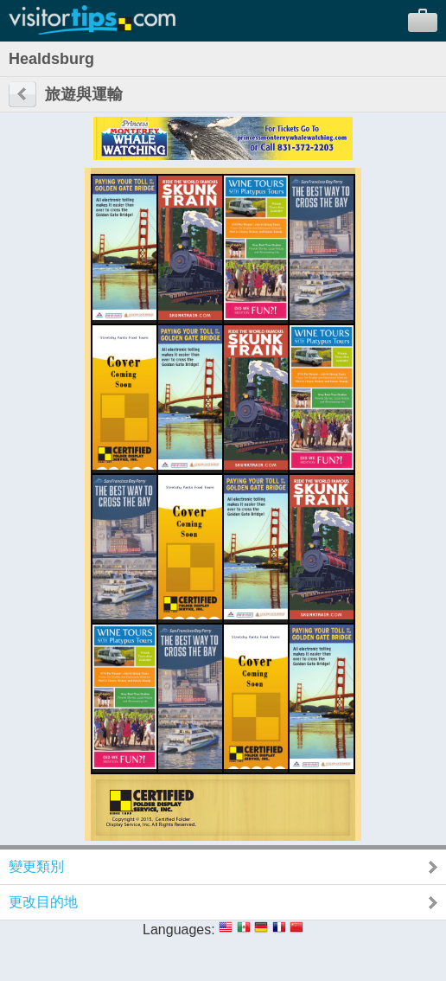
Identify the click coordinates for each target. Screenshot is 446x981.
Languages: (179, 929)
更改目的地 (43, 901)
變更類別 (36, 866)
